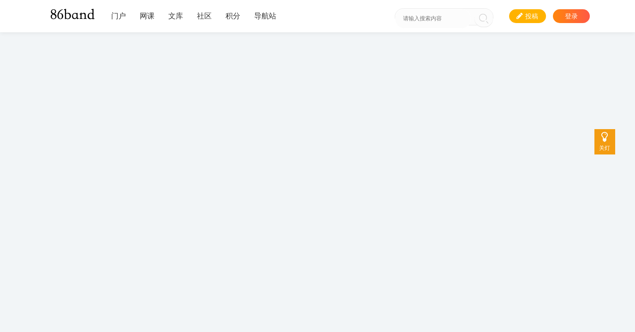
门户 (118, 16)
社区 (204, 16)
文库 (175, 16)
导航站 (265, 16)
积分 (233, 16)
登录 (571, 16)
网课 (147, 16)
